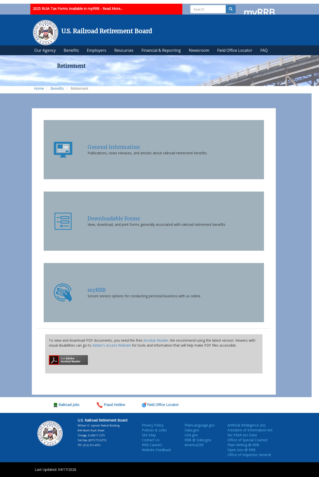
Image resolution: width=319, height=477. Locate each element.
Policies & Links (154, 430)
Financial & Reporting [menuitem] (161, 50)
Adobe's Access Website (111, 345)
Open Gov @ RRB (241, 449)
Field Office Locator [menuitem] (234, 50)
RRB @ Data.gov (198, 440)
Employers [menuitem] (96, 50)
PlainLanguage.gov (200, 425)
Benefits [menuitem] (71, 50)
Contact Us (151, 440)
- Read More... (111, 8)
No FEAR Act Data (242, 435)
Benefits (57, 88)
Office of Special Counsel (247, 440)
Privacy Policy (153, 425)
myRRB (97, 290)
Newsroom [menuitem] (199, 50)
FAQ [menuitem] (264, 50)
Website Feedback (156, 449)
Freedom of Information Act (250, 430)
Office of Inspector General (249, 454)
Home (39, 88)
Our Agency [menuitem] (45, 50)
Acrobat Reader (155, 340)
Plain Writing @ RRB (243, 444)
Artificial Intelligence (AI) (246, 425)
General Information (114, 147)
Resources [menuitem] (123, 50)
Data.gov (192, 430)
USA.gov (191, 435)
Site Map (149, 435)
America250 (194, 444)
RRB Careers (152, 444)
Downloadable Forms (114, 218)
